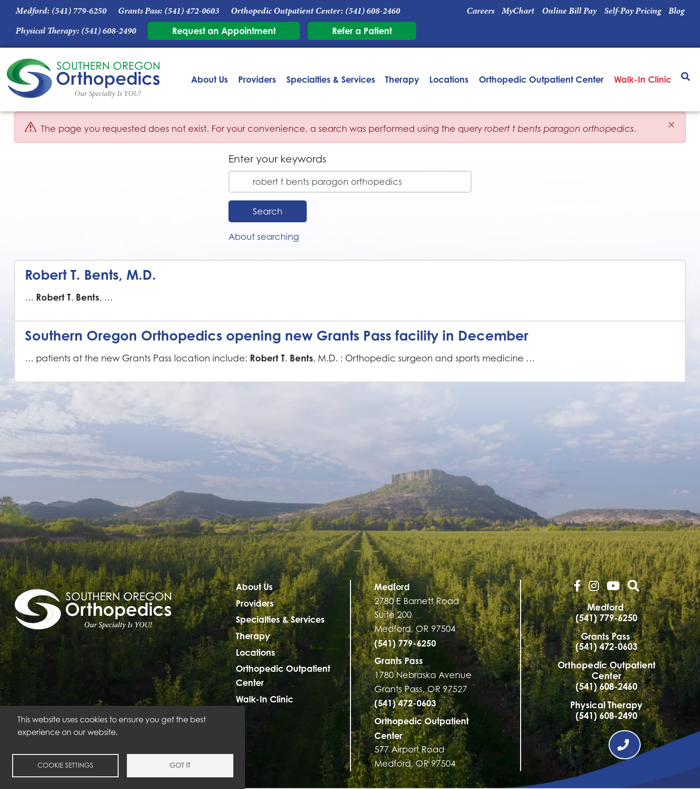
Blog (676, 11)
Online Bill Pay (569, 11)
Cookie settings (65, 765)
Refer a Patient (362, 30)
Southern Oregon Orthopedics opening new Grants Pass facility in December (276, 335)
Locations (449, 79)
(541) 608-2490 (108, 30)
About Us (209, 79)
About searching (263, 237)
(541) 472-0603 (191, 11)
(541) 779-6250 (79, 11)
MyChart (518, 11)
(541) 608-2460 (372, 11)
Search (267, 211)
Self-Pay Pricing (632, 11)
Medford (392, 586)
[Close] (671, 124)
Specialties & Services (330, 79)
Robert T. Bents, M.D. (90, 274)
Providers (257, 79)
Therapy (402, 79)
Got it (180, 765)
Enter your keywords (277, 159)
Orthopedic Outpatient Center (541, 79)
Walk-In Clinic (642, 79)
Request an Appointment (224, 30)
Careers (480, 11)
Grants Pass (398, 660)
